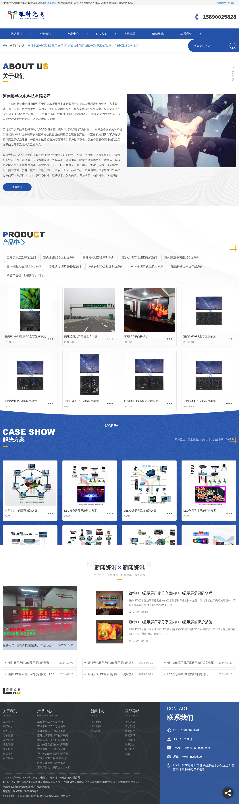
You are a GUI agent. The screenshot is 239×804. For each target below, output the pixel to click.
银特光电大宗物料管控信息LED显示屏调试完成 (30, 645)
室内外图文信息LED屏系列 (24, 266)
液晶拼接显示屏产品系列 (187, 266)
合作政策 (8, 758)
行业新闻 (95, 726)
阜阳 (56, 795)
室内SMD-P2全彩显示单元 (199, 336)
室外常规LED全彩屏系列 (99, 257)
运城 (45, 795)
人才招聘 (8, 740)
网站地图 (130, 749)
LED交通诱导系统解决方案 (140, 510)
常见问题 (8, 744)
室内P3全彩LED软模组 (123, 45)
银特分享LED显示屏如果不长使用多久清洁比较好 (113, 674)
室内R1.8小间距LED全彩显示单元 (86, 45)
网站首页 (16, 33)
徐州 (62, 795)
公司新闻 (95, 721)
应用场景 (130, 33)
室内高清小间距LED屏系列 (181, 257)
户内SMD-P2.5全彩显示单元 (81, 400)
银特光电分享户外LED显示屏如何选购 (111, 662)
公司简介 (8, 721)
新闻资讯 (158, 33)
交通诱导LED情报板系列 (65, 266)
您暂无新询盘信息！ (226, 2)
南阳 (27, 795)
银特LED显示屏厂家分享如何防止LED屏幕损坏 (33, 674)
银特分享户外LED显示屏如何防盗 (28, 662)
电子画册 (8, 735)
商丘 (33, 795)
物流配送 (8, 749)
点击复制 (43, 777)
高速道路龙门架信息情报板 (80, 336)
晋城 (51, 795)
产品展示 (130, 730)
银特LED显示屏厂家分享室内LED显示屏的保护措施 (170, 622)
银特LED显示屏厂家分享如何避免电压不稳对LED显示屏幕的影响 (192, 662)
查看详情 (17, 187)
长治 (39, 795)
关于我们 (45, 33)
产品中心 (73, 33)
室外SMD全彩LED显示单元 (45, 45)
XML (127, 753)
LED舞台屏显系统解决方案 (80, 510)
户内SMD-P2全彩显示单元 (21, 400)
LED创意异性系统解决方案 (199, 510)
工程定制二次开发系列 (21, 257)
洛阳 (22, 795)
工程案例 (130, 740)
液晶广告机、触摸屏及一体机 (26, 275)
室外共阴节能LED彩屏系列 (139, 257)
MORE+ (230, 439)
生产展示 (8, 726)
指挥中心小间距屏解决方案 (21, 510)
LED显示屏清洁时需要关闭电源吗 (187, 674)
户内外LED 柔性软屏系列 (147, 266)
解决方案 (101, 33)
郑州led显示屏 (49, 2)
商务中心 (8, 730)
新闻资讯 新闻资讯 (119, 567)
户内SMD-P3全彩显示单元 (199, 400)
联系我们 (186, 33)
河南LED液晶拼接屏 (136, 336)
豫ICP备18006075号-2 (25, 791)
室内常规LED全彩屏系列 (59, 257)
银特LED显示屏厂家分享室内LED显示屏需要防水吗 (170, 593)
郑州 (68, 795)
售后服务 (8, 753)
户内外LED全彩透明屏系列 (105, 266)
